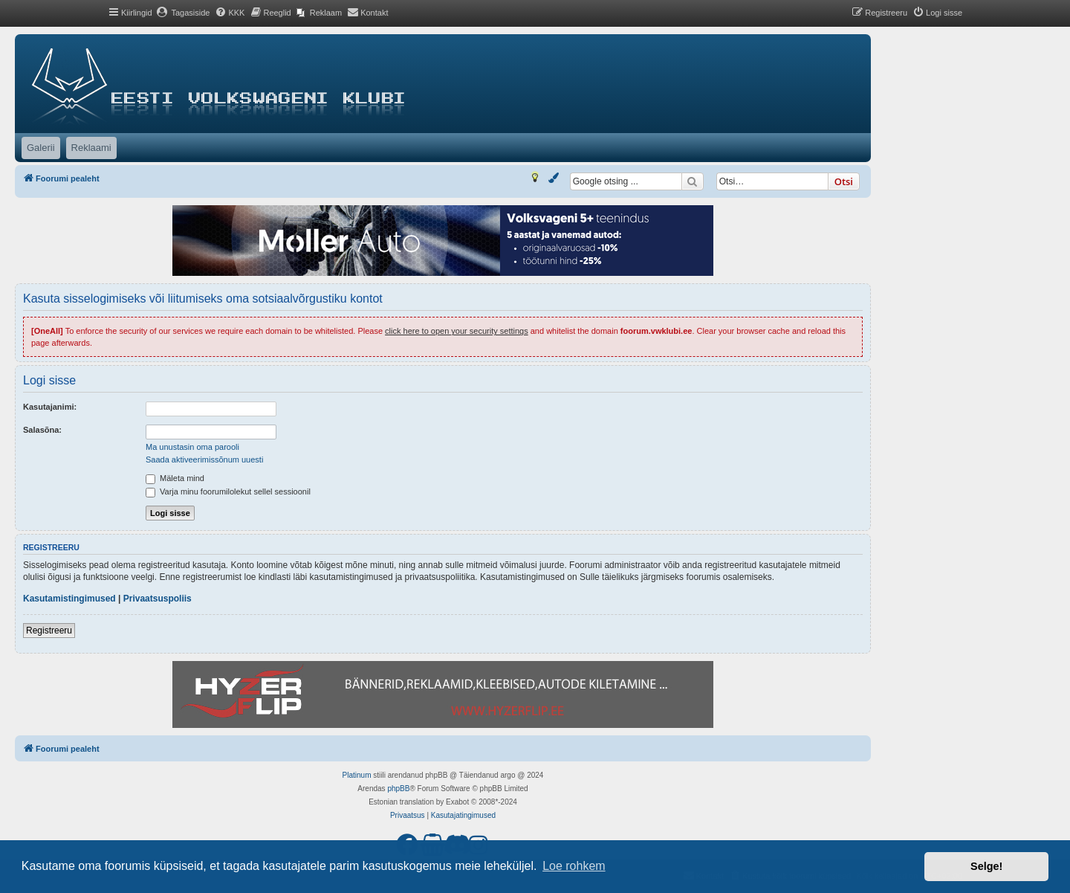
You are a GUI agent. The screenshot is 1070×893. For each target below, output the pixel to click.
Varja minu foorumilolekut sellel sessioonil (228, 491)
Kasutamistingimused (69, 598)
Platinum (357, 775)
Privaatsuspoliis (157, 598)
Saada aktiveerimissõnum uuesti (204, 459)
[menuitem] (183, 13)
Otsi (843, 181)
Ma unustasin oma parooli (192, 446)
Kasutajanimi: (50, 406)
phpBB (398, 788)
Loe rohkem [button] (574, 866)
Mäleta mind (175, 478)
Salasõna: (42, 429)
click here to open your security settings (456, 330)
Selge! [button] (986, 866)
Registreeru (49, 630)
